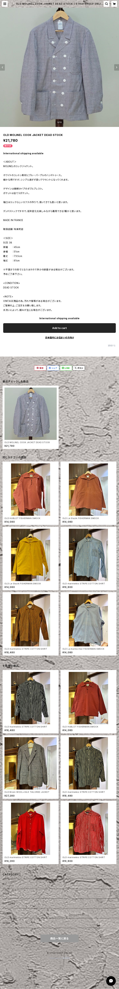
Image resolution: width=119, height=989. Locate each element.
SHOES (7, 913)
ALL (5, 883)
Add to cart (59, 328)
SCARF (6, 923)
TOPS (6, 893)
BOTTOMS (9, 903)
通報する (112, 345)
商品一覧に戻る (59, 938)
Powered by (59, 958)
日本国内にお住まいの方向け (59, 337)
